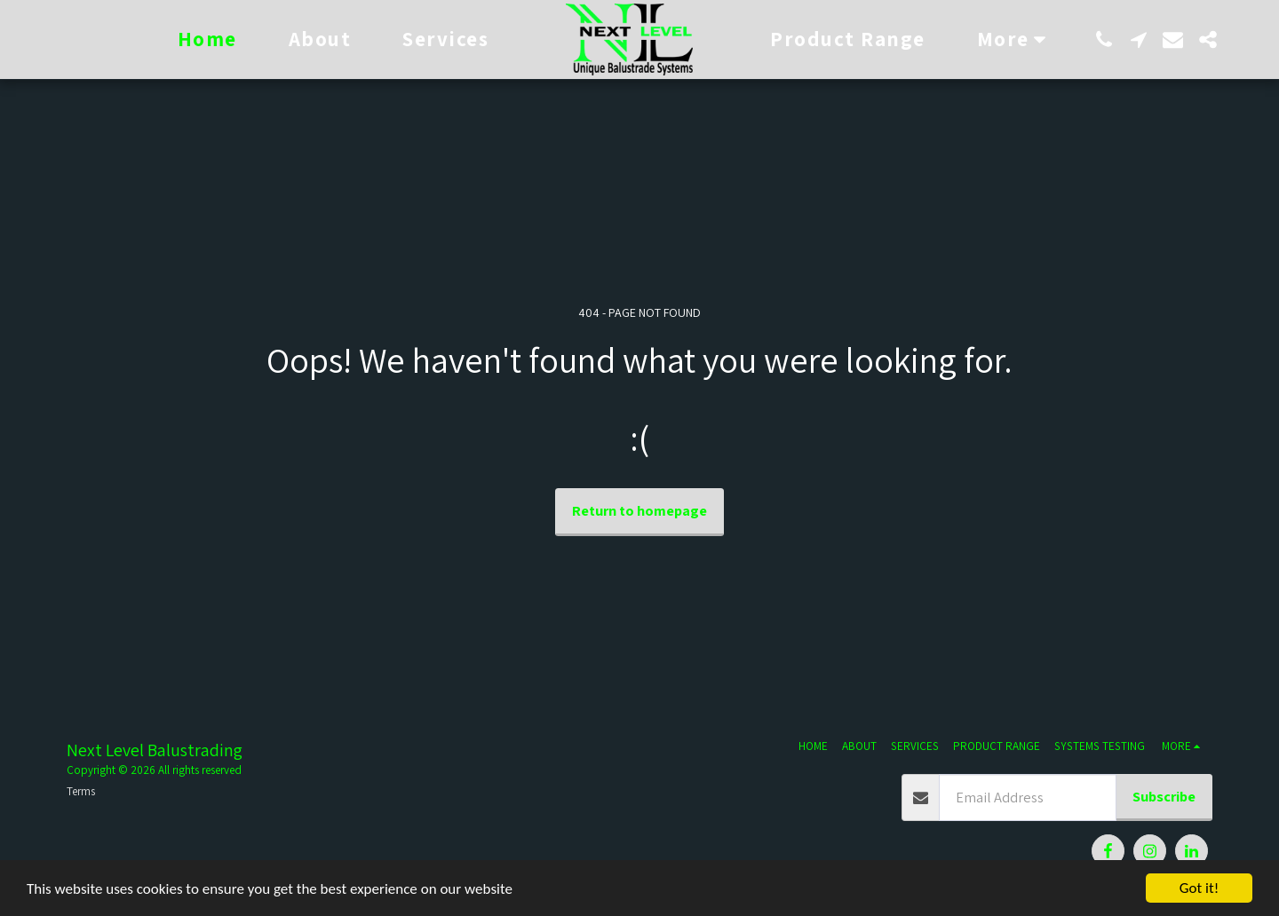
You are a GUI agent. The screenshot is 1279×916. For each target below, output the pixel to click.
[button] (1103, 39)
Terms (81, 791)
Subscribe (1164, 796)
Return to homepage (639, 510)
